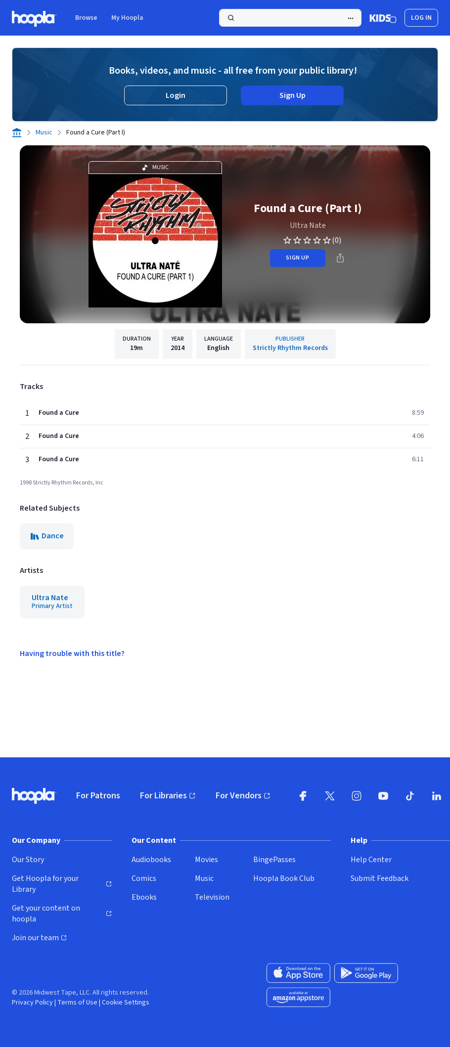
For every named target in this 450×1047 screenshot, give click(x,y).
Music (44, 132)
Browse (86, 18)
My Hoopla (127, 18)
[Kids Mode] (383, 18)
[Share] (340, 258)
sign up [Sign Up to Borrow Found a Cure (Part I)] (297, 258)
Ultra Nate (308, 225)
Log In (421, 18)
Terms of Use (77, 1002)
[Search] (290, 18)
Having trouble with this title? (72, 653)
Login (175, 95)
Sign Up (292, 95)
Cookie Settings (125, 1002)
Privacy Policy (32, 1002)
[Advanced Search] (350, 18)
